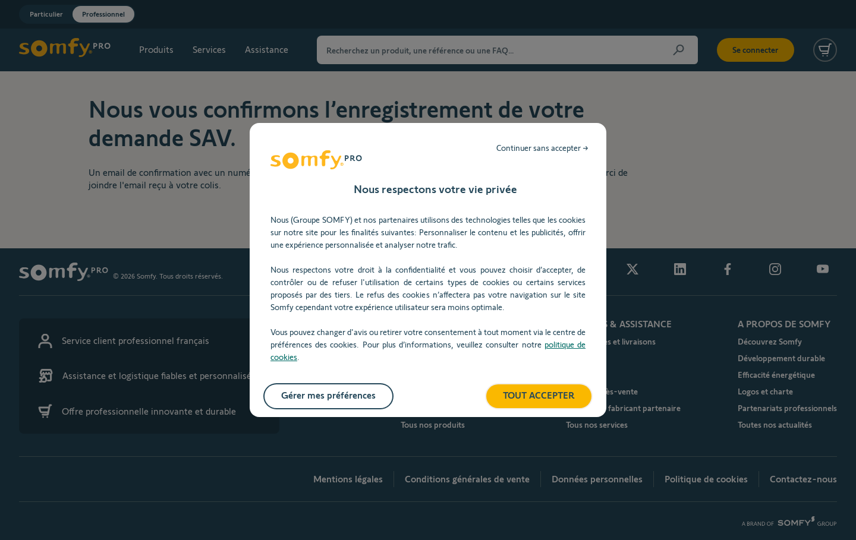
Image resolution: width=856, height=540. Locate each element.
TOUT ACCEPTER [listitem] (539, 395)
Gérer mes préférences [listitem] (328, 395)
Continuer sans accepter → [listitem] (542, 148)
